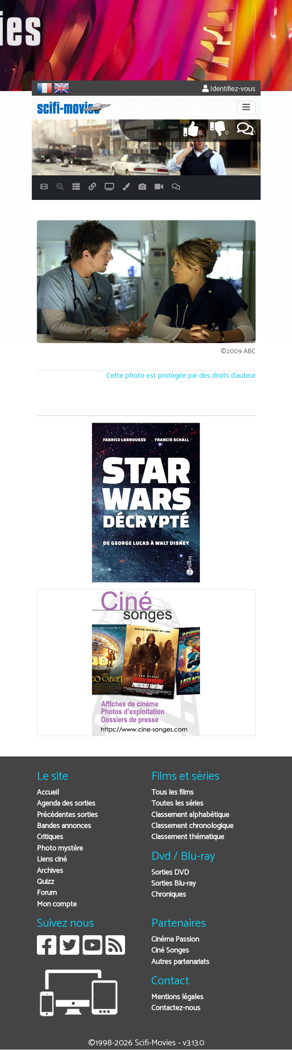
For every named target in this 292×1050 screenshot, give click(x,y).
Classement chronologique (192, 826)
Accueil (48, 793)
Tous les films (172, 793)
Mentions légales (177, 997)
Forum (47, 893)
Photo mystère (60, 848)
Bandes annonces (64, 826)
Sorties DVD (170, 873)
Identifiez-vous (229, 89)
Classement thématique (187, 837)
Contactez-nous (175, 1008)
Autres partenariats (180, 962)
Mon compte (57, 904)
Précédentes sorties (67, 815)
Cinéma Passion (175, 940)
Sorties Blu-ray (173, 884)
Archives (50, 871)
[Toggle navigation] (246, 107)
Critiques (50, 837)
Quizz (45, 882)
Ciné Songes (170, 951)
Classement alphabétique (190, 815)
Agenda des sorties (66, 804)
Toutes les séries (177, 804)
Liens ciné (52, 859)
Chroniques (168, 895)
